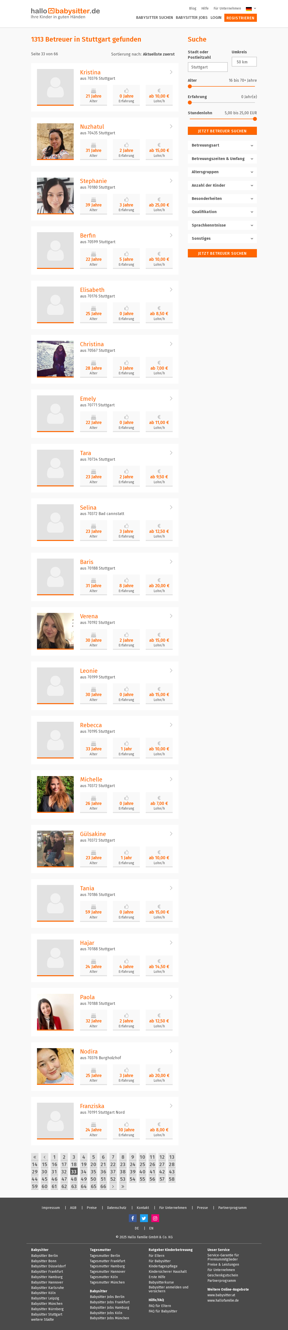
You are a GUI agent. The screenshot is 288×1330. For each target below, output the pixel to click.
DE (137, 1228)
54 (133, 1179)
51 (103, 1179)
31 (54, 1172)
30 (45, 1172)
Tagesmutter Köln (104, 1277)
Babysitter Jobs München (109, 1318)
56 (152, 1179)
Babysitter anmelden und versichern (168, 1289)
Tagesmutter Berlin (105, 1256)
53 (123, 1179)
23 (123, 1164)
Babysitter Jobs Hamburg (109, 1308)
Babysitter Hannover (47, 1282)
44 (35, 1179)
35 (93, 1172)
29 (35, 1172)
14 (35, 1164)
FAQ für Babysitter (163, 1311)
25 (142, 1164)
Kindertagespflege (163, 1266)
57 (162, 1179)
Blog (192, 8)
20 (93, 1164)
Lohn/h (159, 101)
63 (74, 1186)
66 (103, 1186)
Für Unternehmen (227, 8)
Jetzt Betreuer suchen (222, 131)
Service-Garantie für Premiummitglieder (223, 1257)
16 (54, 1164)
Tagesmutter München (107, 1282)
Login (216, 17)
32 (64, 1172)
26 (152, 1164)
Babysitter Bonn (43, 1261)
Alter (93, 101)
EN (151, 1228)
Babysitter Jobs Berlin (107, 1297)
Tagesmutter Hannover (107, 1272)
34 (84, 1172)
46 (54, 1179)
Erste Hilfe (157, 1277)
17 (64, 1164)
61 (54, 1186)
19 (84, 1164)
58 (172, 1179)
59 (35, 1186)
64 (84, 1186)
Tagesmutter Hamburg (107, 1266)
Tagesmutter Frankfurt (107, 1261)
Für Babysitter (160, 1261)
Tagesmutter (100, 1250)
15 (44, 1164)
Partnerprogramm (232, 1208)
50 (93, 1179)
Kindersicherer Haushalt (168, 1272)
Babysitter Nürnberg (47, 1309)
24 (133, 1164)
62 (64, 1186)
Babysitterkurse (161, 1282)
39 (133, 1172)
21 (103, 1164)
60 (45, 1186)
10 (142, 1157)
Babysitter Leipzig (45, 1298)
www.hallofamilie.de (223, 1301)
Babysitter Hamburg (47, 1277)
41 (152, 1172)
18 (74, 1164)
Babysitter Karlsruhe (47, 1288)
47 (64, 1179)
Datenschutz (116, 1208)
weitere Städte (42, 1320)
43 (172, 1172)
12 (162, 1157)
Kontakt (143, 1208)
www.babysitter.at (221, 1295)
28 (172, 1164)
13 (172, 1157)
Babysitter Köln (43, 1293)
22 (113, 1164)
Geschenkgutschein (222, 1275)
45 (45, 1179)
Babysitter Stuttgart (46, 1315)
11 (152, 1157)
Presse (202, 1208)
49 (84, 1179)
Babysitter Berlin (44, 1256)
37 (113, 1172)
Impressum (51, 1208)
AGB (73, 1208)
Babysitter (39, 1250)
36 (103, 1172)
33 (74, 1172)
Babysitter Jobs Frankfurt (110, 1302)
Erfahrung (126, 101)
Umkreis (239, 52)
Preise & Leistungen (223, 1265)
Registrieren (240, 18)
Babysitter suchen (154, 17)
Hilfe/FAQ (156, 1300)
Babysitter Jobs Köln (106, 1313)
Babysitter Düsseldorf (48, 1266)
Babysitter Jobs (192, 17)
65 (93, 1186)
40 (142, 1172)
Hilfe (205, 8)
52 (113, 1179)
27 (162, 1164)
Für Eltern (156, 1256)
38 (123, 1172)
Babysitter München (46, 1304)
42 (162, 1172)
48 (74, 1179)
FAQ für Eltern (160, 1306)
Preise (92, 1208)
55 (142, 1179)
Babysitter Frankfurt (47, 1272)
